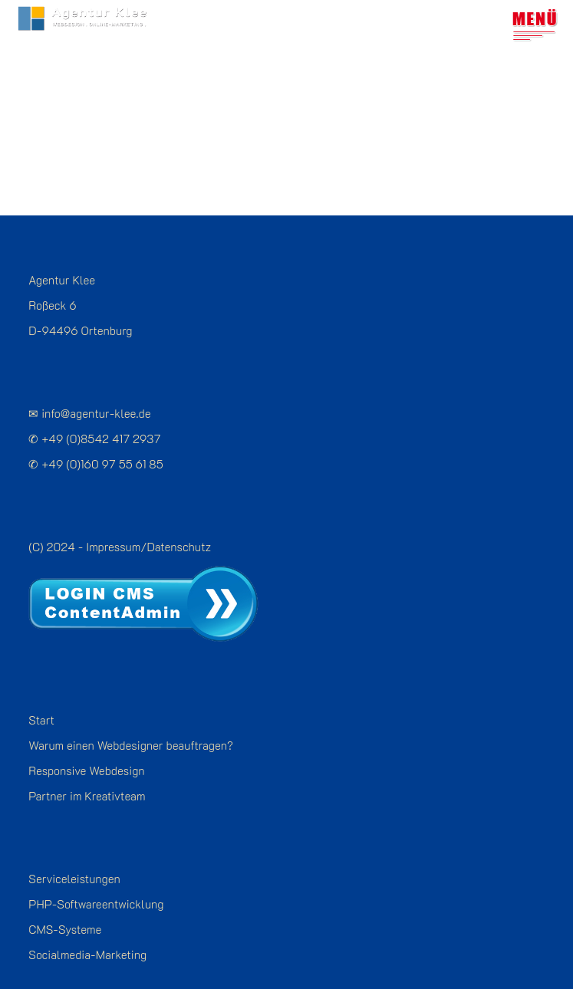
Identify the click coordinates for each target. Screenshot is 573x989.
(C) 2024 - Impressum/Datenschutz (119, 516)
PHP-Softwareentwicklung (95, 874)
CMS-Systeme (64, 899)
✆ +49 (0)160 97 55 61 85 (95, 434)
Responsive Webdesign (86, 740)
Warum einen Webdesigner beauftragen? (130, 715)
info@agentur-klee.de (95, 383)
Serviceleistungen (74, 848)
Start (41, 690)
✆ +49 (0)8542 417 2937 (94, 408)
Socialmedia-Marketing (87, 924)
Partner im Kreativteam (86, 766)
